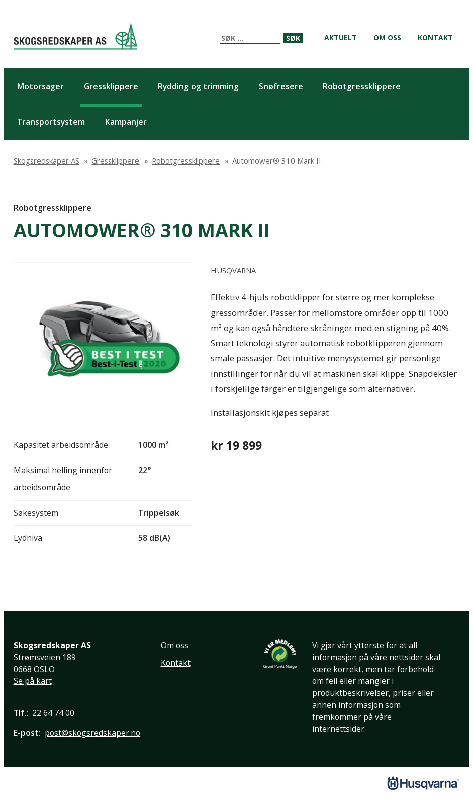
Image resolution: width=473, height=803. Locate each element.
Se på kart (33, 680)
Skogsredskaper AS (75, 36)
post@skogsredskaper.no (92, 732)
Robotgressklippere (52, 207)
